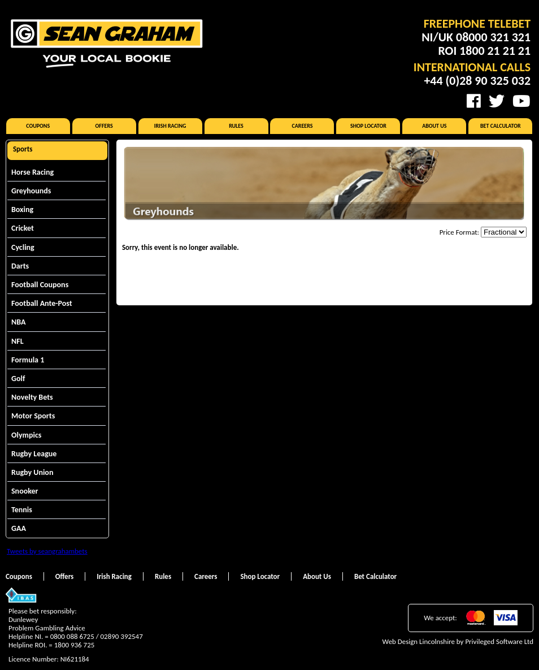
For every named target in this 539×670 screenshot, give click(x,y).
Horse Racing (32, 172)
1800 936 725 (74, 645)
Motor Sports (33, 416)
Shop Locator (368, 125)
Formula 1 (27, 360)
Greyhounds (31, 191)
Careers (302, 125)
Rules (236, 125)
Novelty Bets (32, 397)
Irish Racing (170, 125)
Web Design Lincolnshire (418, 641)
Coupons (38, 125)
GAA (18, 528)
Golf (18, 378)
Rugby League (33, 454)
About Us (434, 125)
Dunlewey (23, 619)
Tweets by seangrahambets (47, 551)
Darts (20, 266)
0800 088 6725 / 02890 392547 (96, 636)
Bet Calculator (500, 125)
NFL (17, 341)
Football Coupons (39, 284)
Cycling (22, 247)
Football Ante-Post (41, 303)
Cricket (22, 228)
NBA (18, 322)
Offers (104, 125)
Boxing (22, 209)
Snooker (24, 491)
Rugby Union (32, 472)
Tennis (21, 510)
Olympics (26, 435)
